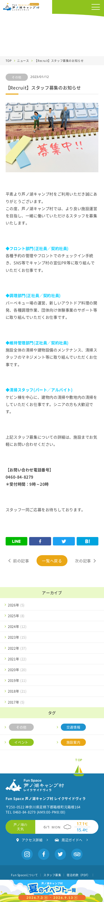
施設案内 (73, 742)
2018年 (17, 691)
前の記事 (21, 561)
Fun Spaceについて (24, 875)
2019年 (17, 680)
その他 (21, 727)
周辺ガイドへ (69, 839)
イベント (21, 742)
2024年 (17, 626)
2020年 (17, 669)
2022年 (17, 648)
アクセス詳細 (29, 839)
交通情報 (73, 727)
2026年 (16, 604)
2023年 (17, 637)
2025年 (16, 615)
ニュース (23, 61)
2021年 (17, 658)
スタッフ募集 (52, 875)
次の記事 (83, 561)
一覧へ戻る (52, 561)
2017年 (16, 702)
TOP (9, 61)
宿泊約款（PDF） (78, 875)
